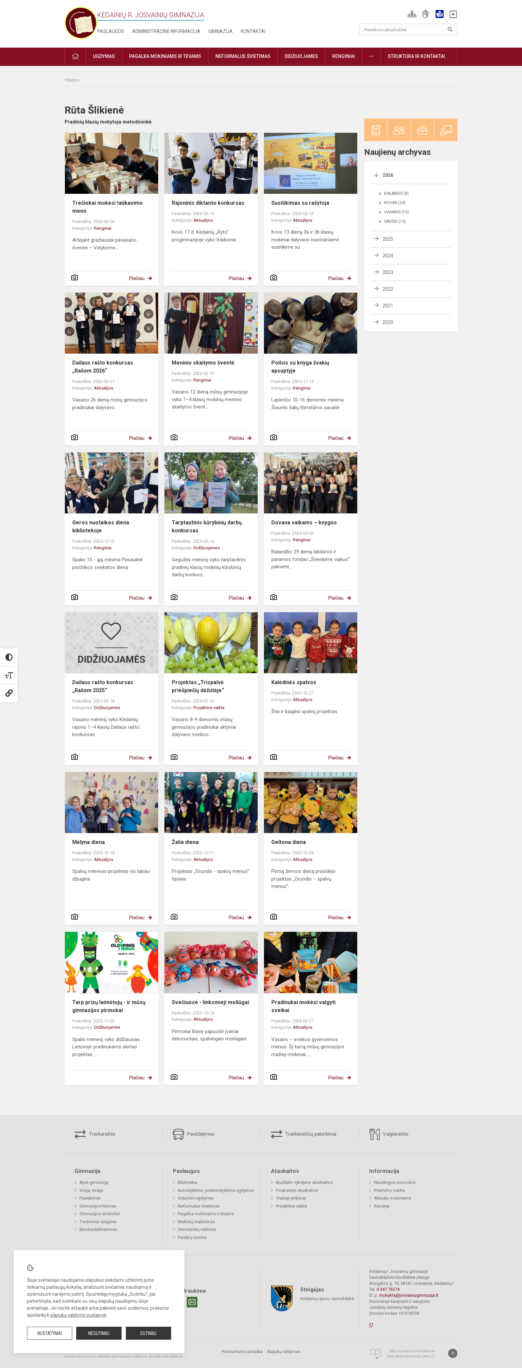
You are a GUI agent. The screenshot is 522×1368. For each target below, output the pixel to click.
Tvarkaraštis (95, 1134)
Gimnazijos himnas (98, 1206)
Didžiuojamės (206, 547)
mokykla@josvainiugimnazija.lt (408, 1295)
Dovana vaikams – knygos (304, 522)
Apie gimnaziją (94, 1182)
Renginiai (103, 228)
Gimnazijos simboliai (100, 1213)
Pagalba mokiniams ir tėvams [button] (165, 56)
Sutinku (148, 1333)
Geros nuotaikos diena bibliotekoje (100, 526)
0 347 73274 (388, 1289)
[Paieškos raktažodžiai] (408, 29)
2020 (388, 322)
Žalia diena (185, 842)
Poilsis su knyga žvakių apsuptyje (300, 367)
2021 (388, 305)
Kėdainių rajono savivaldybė (327, 1298)
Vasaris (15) (396, 212)
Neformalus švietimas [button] (242, 56)
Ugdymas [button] (104, 56)
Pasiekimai (90, 1198)
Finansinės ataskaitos (297, 1190)
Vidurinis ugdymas (195, 1198)
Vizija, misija (91, 1190)
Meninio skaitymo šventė (203, 363)
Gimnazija (220, 31)
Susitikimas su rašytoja (300, 203)
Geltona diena (288, 842)
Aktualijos (203, 220)
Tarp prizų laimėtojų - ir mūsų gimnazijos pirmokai (108, 1006)
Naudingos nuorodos (394, 1182)
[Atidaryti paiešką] (450, 29)
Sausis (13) (395, 221)
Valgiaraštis (388, 1134)
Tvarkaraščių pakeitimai (303, 1134)
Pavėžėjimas (193, 1134)
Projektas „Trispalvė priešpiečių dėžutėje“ (198, 686)
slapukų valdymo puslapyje (78, 1315)
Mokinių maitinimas (196, 1221)
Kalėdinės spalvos (293, 682)
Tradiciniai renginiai (98, 1221)
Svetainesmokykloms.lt (411, 1356)
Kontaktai (253, 31)
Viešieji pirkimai (291, 1198)
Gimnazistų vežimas (197, 1229)
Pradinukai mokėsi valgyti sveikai (303, 1006)
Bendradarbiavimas (98, 1229)
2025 (388, 239)
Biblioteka (187, 1182)
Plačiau (136, 278)
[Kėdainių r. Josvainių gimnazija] (81, 22)
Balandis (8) (396, 193)
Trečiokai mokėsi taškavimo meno (107, 207)
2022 (388, 289)
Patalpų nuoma (192, 1237)
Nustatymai (49, 1333)
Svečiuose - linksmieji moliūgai (210, 1002)
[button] (411, 14)
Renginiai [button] (343, 56)
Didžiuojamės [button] (301, 56)
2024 (388, 255)
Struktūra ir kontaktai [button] (416, 56)
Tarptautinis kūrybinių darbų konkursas (207, 526)
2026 (388, 175)
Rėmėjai (382, 1206)
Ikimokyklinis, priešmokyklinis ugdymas (216, 1190)
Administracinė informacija (166, 31)
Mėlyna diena (88, 842)
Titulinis (72, 80)
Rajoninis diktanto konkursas (208, 203)
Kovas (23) (394, 202)
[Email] (192, 1302)
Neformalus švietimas (199, 1206)
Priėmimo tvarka (389, 1190)
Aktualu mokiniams (392, 1198)
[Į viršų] (452, 1353)
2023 (388, 272)
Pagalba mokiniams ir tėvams (206, 1213)
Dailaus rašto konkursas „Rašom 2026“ (102, 367)
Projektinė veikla (208, 707)
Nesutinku (99, 1333)
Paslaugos (110, 31)
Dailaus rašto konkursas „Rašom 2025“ (102, 686)
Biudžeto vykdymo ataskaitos (304, 1182)
